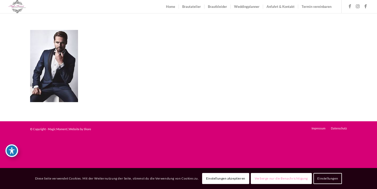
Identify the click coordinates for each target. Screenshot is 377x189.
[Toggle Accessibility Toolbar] (11, 150)
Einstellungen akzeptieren (225, 178)
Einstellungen (327, 178)
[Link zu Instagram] (358, 6)
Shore (87, 129)
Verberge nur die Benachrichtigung (281, 178)
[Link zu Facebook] (350, 6)
